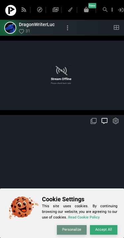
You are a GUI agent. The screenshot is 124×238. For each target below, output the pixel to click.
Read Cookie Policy (84, 217)
